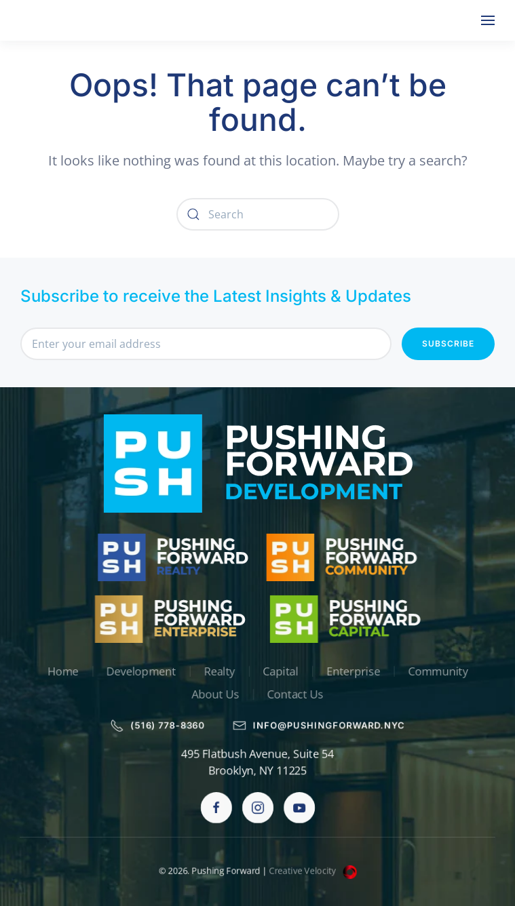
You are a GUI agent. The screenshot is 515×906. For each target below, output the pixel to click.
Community (441, 671)
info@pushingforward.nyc (319, 725)
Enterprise (355, 671)
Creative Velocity (313, 871)
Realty (219, 671)
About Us (214, 695)
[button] (488, 20)
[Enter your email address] (206, 344)
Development (139, 671)
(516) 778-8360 (155, 725)
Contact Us (296, 695)
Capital (281, 671)
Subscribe (448, 343)
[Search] (257, 214)
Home (59, 671)
